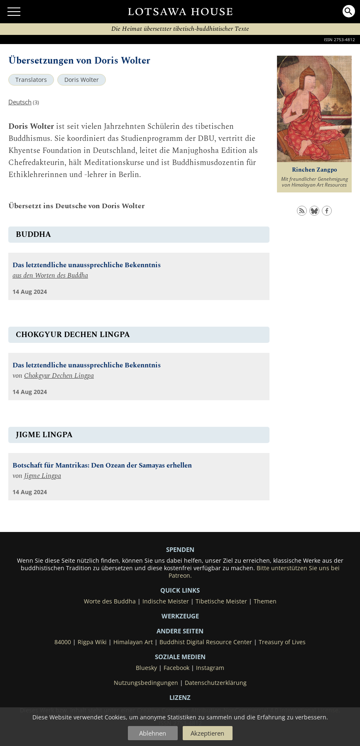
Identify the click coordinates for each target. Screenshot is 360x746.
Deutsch (20, 102)
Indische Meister (165, 601)
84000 (62, 642)
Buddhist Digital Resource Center (205, 642)
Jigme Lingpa (42, 476)
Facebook (176, 668)
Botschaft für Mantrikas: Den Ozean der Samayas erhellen (102, 465)
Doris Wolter (81, 80)
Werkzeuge (180, 616)
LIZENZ (180, 697)
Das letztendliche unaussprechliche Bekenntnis (86, 265)
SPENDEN (180, 549)
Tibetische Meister (221, 601)
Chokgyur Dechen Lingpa (59, 376)
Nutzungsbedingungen (146, 683)
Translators (31, 80)
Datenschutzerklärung (216, 683)
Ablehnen (152, 733)
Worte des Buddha (110, 601)
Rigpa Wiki (92, 642)
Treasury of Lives (282, 642)
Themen (265, 601)
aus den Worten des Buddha (50, 276)
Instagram (210, 668)
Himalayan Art (133, 642)
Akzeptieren (207, 733)
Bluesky (146, 668)
